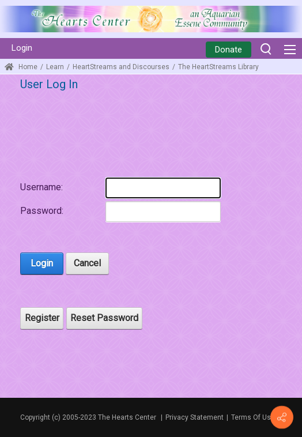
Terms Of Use (253, 417)
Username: (41, 187)
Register (42, 317)
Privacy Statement (194, 417)
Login (22, 48)
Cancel (87, 263)
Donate (228, 49)
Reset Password (104, 317)
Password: (41, 210)
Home (21, 67)
